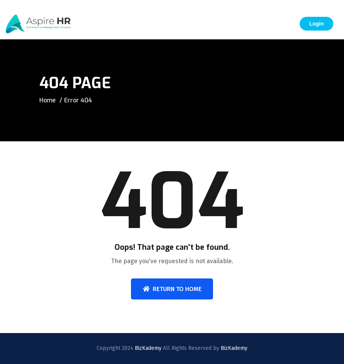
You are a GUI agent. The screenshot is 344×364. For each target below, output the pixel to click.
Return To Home (172, 289)
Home (47, 100)
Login (316, 24)
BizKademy (148, 348)
